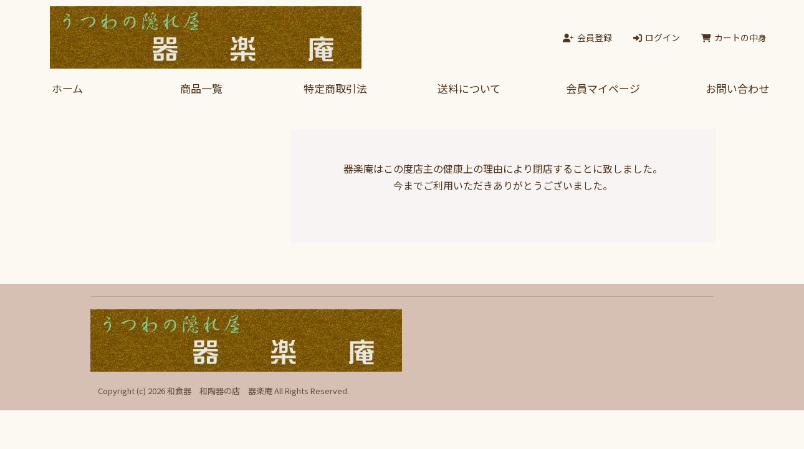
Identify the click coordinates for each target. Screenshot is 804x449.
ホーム (67, 88)
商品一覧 (201, 88)
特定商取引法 (335, 88)
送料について (469, 88)
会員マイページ (603, 88)
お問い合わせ (737, 88)
